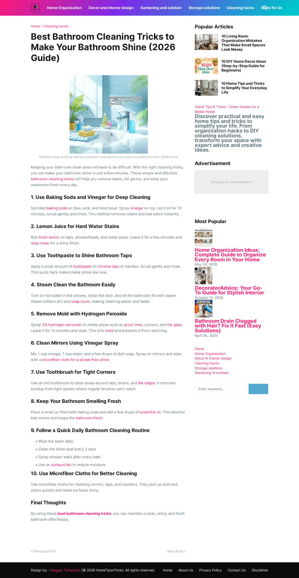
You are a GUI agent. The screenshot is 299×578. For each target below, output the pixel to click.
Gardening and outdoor (161, 7)
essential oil (150, 412)
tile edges (146, 383)
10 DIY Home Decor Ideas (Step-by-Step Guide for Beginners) (243, 65)
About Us (185, 570)
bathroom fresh (89, 418)
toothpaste (82, 266)
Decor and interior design (111, 7)
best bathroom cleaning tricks (84, 513)
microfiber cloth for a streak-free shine (75, 359)
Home (35, 26)
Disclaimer (260, 570)
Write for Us (271, 7)
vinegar (136, 208)
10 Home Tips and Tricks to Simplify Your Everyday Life (244, 88)
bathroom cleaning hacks (52, 179)
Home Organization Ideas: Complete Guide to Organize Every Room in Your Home (230, 255)
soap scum (80, 301)
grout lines (133, 324)
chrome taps (108, 266)
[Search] (264, 8)
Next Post (175, 551)
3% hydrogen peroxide (61, 324)
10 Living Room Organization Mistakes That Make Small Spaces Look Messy (243, 43)
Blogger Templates (65, 570)
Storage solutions (204, 7)
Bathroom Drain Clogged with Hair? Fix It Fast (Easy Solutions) (228, 326)
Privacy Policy (210, 570)
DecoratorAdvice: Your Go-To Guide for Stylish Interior (229, 290)
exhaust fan (61, 464)
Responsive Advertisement (231, 182)
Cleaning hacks (240, 7)
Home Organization (64, 7)
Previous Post (45, 551)
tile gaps (174, 324)
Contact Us (237, 570)
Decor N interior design (213, 358)
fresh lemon (49, 237)
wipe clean (40, 243)
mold (109, 330)
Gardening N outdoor (212, 373)
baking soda (56, 208)
